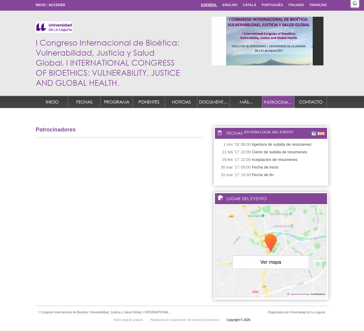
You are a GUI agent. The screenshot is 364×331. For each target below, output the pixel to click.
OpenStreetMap (300, 294)
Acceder (56, 5)
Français (318, 5)
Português (272, 5)
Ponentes (148, 102)
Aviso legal (121, 320)
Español (209, 5)
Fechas (84, 102)
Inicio (41, 5)
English (230, 5)
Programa (116, 102)
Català (249, 5)
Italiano (296, 5)
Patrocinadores (279, 102)
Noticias (181, 102)
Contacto (311, 102)
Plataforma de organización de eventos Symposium (185, 320)
